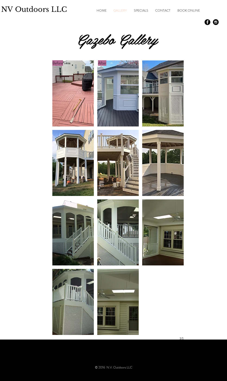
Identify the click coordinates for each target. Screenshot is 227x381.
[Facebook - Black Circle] (207, 22)
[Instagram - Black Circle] (216, 22)
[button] (73, 93)
